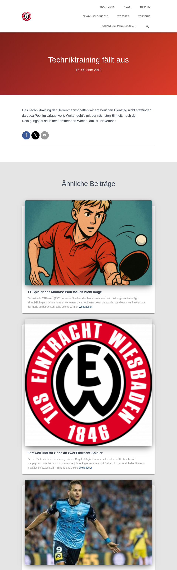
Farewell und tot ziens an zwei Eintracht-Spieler (65, 453)
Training (145, 7)
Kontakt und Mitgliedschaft (119, 26)
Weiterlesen (85, 306)
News (127, 7)
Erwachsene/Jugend (95, 16)
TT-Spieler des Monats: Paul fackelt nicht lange (65, 292)
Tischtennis (107, 7)
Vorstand (144, 16)
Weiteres (123, 16)
